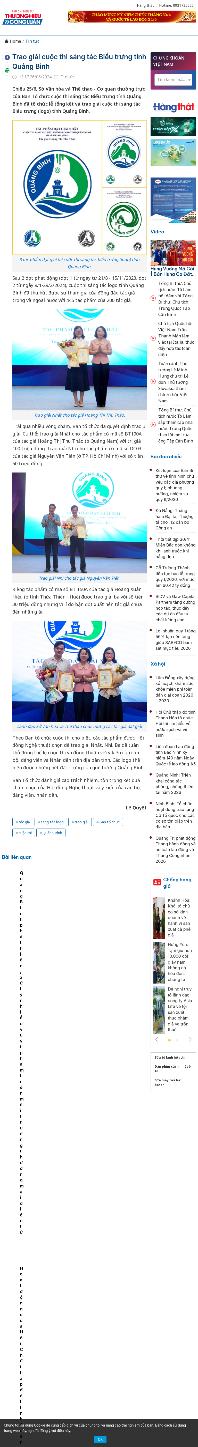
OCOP (178, 1317)
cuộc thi (25, 832)
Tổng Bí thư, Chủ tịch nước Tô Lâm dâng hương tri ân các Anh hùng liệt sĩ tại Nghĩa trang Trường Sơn (92, 1181)
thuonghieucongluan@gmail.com (92, 1371)
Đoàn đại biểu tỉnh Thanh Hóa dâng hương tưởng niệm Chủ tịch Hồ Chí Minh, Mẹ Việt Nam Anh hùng (93, 1148)
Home (13, 41)
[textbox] (173, 79)
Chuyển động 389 (100, 1317)
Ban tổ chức (109, 822)
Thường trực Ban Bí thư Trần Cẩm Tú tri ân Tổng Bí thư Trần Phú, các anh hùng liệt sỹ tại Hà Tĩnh (96, 1247)
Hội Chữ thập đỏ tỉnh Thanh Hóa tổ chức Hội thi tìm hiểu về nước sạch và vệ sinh (176, 724)
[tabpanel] (22, 911)
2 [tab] (177, 1040)
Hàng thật (145, 5)
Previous (156, 1039)
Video (157, 232)
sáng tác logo (52, 822)
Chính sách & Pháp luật (144, 1317)
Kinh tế (40, 1317)
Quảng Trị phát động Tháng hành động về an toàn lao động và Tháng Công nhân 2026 (176, 850)
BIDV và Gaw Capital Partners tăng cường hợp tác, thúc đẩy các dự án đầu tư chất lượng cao (176, 608)
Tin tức (32, 41)
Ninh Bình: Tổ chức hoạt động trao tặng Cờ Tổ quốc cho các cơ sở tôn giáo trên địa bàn (175, 815)
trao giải (81, 822)
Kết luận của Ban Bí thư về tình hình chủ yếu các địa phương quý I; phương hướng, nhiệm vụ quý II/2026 (95, 985)
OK (100, 1439)
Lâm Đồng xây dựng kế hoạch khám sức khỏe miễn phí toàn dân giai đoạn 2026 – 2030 (175, 689)
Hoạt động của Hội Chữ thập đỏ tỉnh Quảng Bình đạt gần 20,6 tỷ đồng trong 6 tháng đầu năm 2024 (130, 910)
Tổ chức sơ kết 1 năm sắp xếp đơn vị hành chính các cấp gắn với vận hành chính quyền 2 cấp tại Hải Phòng (95, 1051)
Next (190, 1039)
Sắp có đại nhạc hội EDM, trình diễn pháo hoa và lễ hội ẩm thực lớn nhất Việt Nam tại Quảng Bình (58, 910)
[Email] (31, 1362)
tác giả (24, 822)
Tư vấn (81, 1326)
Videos (117, 1326)
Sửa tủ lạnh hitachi (170, 1057)
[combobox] (173, 80)
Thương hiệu (65, 1317)
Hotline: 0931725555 (176, 5)
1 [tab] (169, 1040)
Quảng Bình (52, 832)
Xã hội (158, 664)
